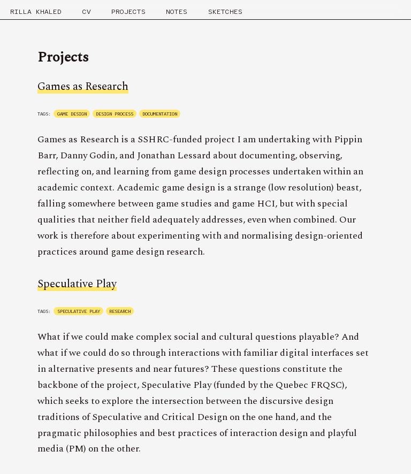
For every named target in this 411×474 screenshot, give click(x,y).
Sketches (225, 11)
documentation (159, 114)
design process (114, 114)
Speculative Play (77, 284)
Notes (176, 11)
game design (72, 114)
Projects (128, 11)
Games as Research (82, 86)
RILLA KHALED (36, 11)
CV (86, 11)
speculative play (78, 311)
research (120, 311)
